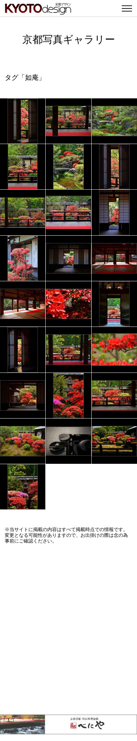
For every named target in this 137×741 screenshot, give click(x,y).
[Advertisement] (68, 629)
